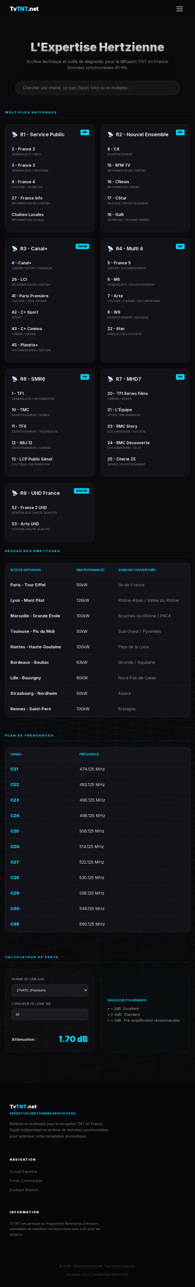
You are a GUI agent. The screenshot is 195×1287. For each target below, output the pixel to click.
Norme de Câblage (28, 979)
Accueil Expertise (23, 1172)
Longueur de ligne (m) (31, 1004)
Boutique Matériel (24, 1190)
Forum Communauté (26, 1181)
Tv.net (24, 8)
